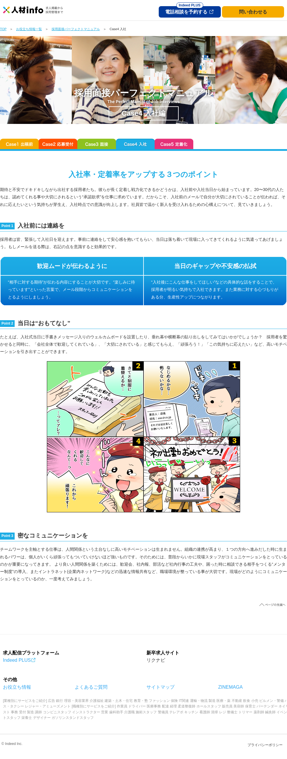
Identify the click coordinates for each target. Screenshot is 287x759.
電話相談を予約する (189, 10)
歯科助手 (116, 712)
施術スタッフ (146, 712)
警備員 (163, 712)
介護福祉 (97, 701)
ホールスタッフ (209, 706)
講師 (38, 712)
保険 (174, 701)
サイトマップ (160, 687)
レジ (222, 712)
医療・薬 (223, 701)
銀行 (59, 701)
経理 (173, 706)
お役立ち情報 (17, 687)
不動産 (237, 701)
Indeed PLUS (19, 660)
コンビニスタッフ (57, 712)
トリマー (245, 712)
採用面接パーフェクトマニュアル (76, 29)
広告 (51, 701)
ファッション (159, 701)
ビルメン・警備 (271, 701)
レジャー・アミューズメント (48, 706)
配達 (165, 706)
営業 (104, 712)
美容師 (238, 706)
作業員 (122, 706)
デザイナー (42, 718)
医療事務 (154, 706)
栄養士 (26, 718)
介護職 (129, 712)
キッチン (191, 712)
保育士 (250, 706)
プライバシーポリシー (265, 745)
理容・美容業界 (76, 701)
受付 (22, 712)
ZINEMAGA (230, 687)
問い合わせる (253, 11)
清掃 (214, 712)
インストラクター (86, 712)
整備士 (232, 712)
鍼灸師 (270, 712)
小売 (254, 701)
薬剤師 (259, 712)
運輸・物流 (199, 701)
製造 (212, 701)
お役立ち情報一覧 (29, 29)
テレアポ (176, 712)
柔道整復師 (186, 706)
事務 (14, 712)
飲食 (246, 701)
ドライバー (137, 706)
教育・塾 (141, 701)
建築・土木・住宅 (119, 701)
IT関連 (184, 701)
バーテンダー (267, 706)
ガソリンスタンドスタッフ (73, 718)
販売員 (227, 706)
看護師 (204, 712)
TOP (3, 29)
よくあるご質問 (91, 687)
